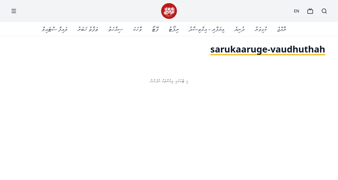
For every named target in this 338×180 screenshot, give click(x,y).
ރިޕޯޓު (173, 29)
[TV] (310, 11)
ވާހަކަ (137, 29)
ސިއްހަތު (115, 29)
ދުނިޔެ (239, 29)
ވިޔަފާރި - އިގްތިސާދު (206, 29)
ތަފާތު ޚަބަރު (87, 29)
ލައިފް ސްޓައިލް (54, 29)
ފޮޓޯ (155, 29)
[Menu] (14, 11)
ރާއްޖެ (281, 29)
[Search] (324, 11)
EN (296, 11)
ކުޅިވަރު (261, 29)
